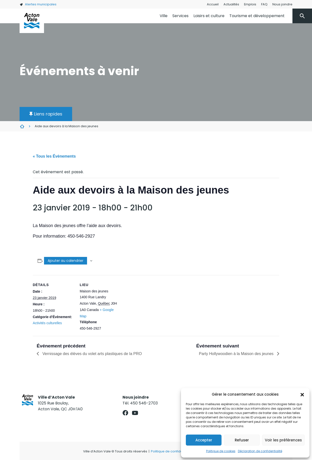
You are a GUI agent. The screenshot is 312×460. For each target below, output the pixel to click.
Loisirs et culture (208, 16)
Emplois (250, 4)
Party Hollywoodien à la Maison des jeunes (237, 354)
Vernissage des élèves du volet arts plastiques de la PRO (91, 354)
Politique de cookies (220, 451)
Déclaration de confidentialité (260, 451)
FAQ (264, 4)
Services (180, 16)
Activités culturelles (47, 323)
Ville (163, 16)
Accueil (213, 4)
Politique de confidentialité (172, 451)
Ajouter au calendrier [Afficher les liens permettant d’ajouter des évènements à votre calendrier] (65, 260)
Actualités (231, 4)
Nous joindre (282, 4)
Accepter (203, 440)
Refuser (242, 440)
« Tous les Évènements (54, 156)
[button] (302, 394)
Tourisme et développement (257, 16)
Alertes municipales (38, 4)
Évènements (22, 126)
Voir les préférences (283, 440)
